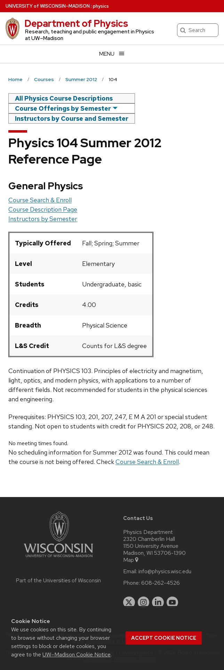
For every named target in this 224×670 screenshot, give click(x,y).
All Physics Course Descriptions (64, 98)
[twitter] (129, 602)
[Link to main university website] (58, 558)
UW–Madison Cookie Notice (76, 654)
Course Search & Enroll (40, 200)
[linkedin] (158, 602)
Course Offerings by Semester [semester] (63, 108)
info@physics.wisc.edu (164, 571)
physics (101, 6)
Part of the (58, 580)
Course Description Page (42, 209)
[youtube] (172, 602)
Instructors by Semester (42, 219)
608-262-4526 (160, 583)
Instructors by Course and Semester (71, 119)
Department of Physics (76, 23)
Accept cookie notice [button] (163, 637)
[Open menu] (112, 54)
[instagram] (144, 602)
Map (131, 560)
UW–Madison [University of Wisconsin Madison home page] (48, 6)
